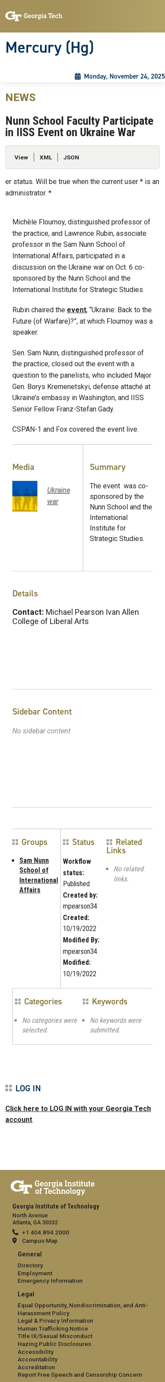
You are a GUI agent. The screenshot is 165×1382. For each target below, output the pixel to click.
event (76, 310)
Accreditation (36, 1367)
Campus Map (40, 1240)
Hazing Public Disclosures (54, 1343)
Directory (30, 1265)
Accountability (38, 1359)
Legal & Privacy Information (55, 1320)
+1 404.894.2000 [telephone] (45, 1232)
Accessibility (36, 1351)
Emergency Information (50, 1280)
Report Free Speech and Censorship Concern (80, 1374)
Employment (35, 1273)
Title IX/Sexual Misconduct (55, 1335)
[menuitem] (82, 1268)
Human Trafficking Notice (53, 1328)
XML (46, 157)
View (21, 157)
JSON (71, 157)
